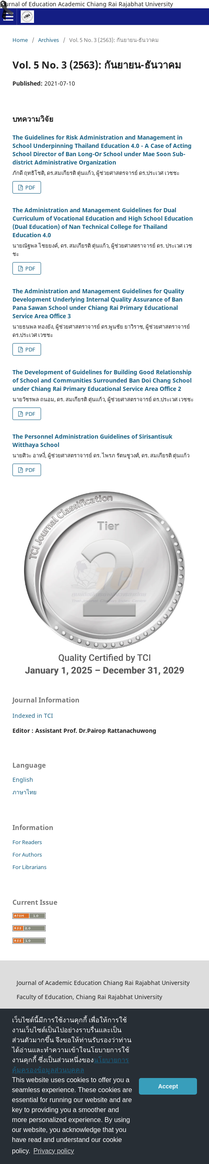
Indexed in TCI (32, 716)
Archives (48, 40)
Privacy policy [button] (54, 1150)
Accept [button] (168, 1086)
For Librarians (29, 867)
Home (20, 40)
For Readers (27, 842)
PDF (29, 187)
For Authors (27, 854)
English (22, 779)
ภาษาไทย (24, 792)
